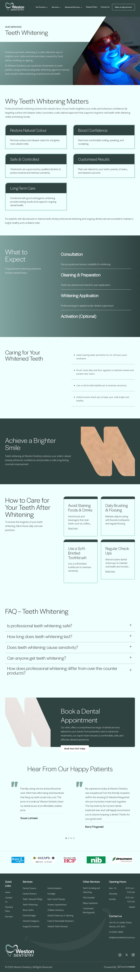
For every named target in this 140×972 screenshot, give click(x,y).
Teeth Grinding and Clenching (91, 890)
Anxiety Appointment (57, 904)
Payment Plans (91, 7)
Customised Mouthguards (89, 910)
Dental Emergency (31, 920)
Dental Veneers (30, 893)
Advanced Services (73, 7)
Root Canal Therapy (56, 899)
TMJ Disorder (89, 897)
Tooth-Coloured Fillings (32, 899)
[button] (66, 838)
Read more (73, 531)
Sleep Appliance (90, 902)
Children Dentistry (56, 909)
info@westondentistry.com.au (122, 937)
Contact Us (105, 7)
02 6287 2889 (116, 931)
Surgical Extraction (31, 926)
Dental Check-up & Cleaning (60, 915)
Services (56, 7)
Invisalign (51, 893)
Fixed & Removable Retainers (61, 920)
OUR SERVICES (13, 26)
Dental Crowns (29, 888)
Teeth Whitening (30, 904)
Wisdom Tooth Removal (58, 926)
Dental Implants (55, 888)
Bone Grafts (28, 909)
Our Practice (42, 7)
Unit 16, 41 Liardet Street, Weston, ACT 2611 (120, 924)
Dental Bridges (29, 915)
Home (7, 892)
